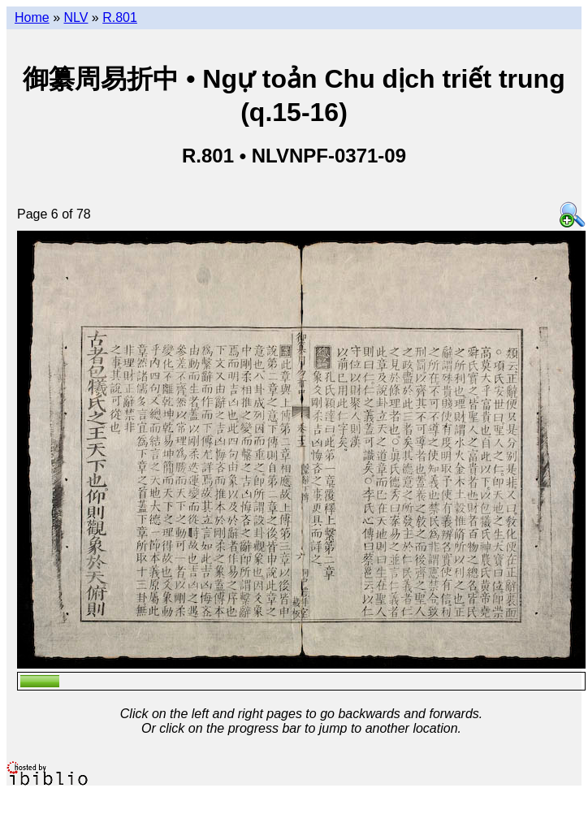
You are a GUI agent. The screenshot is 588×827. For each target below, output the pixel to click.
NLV (75, 17)
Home (32, 17)
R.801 (119, 17)
